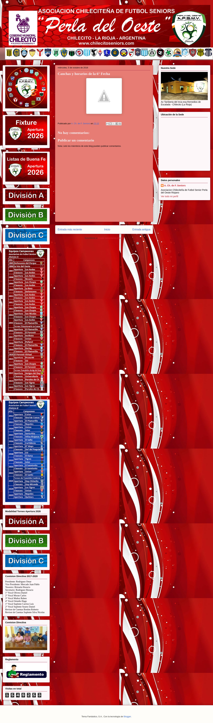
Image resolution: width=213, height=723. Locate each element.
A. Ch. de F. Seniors (175, 185)
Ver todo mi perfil (169, 196)
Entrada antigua (141, 229)
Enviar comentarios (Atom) (110, 238)
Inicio (107, 229)
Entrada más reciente (70, 229)
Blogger (127, 716)
